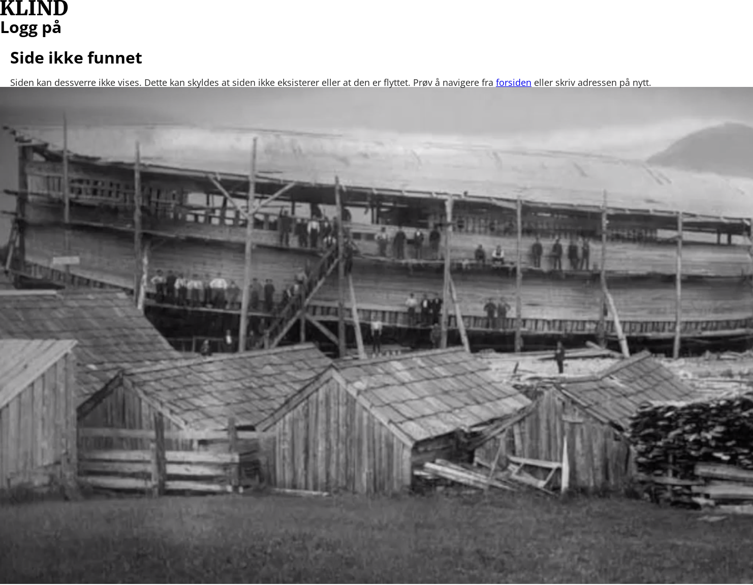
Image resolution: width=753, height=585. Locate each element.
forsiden (513, 82)
